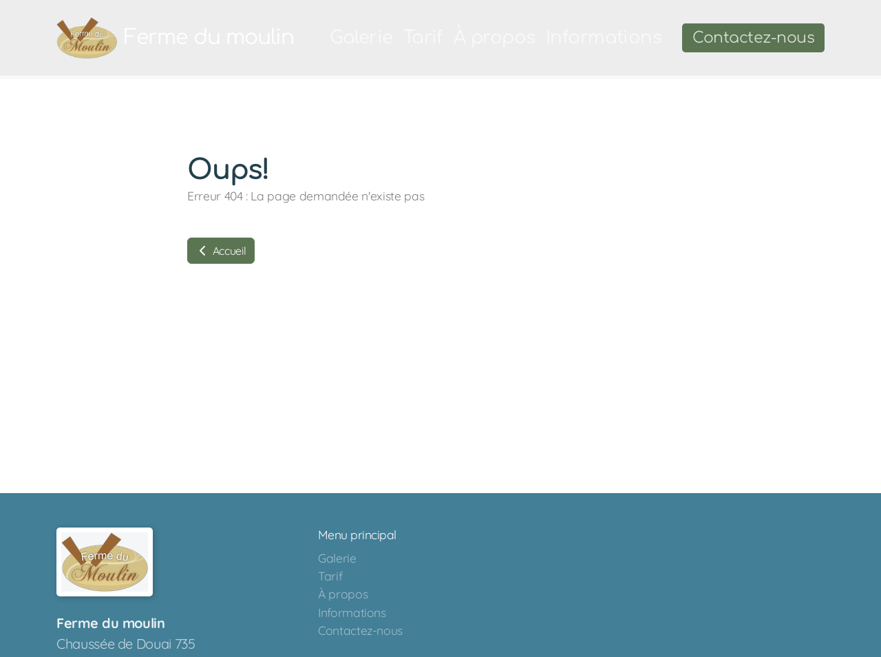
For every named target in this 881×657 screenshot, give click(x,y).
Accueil (221, 251)
